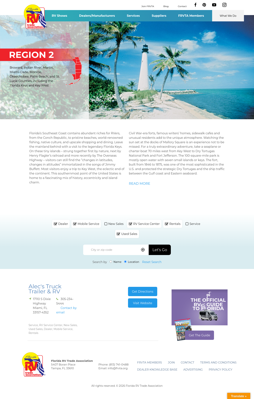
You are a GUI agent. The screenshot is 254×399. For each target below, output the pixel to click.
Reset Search (152, 262)
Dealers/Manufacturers (97, 15)
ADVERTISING (193, 369)
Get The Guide (199, 335)
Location (131, 262)
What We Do (228, 15)
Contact (182, 6)
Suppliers (159, 15)
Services (133, 15)
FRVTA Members (191, 15)
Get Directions (142, 291)
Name (116, 262)
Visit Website (142, 303)
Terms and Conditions (218, 362)
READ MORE (139, 184)
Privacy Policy (220, 369)
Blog (166, 6)
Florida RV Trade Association (35, 16)
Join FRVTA (147, 6)
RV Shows (59, 15)
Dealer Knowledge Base (157, 369)
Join (171, 362)
